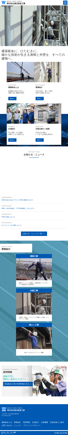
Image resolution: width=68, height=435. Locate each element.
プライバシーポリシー (32, 425)
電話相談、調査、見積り (34, 433)
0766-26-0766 (7, 415)
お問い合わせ (7, 425)
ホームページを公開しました (12, 225)
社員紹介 (35, 422)
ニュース (17, 425)
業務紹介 (17, 422)
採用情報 (26, 422)
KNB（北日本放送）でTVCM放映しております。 (19, 208)
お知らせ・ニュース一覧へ (34, 234)
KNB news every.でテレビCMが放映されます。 (18, 200)
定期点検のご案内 (57, 422)
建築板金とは (7, 422)
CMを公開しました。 (9, 217)
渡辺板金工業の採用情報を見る (18, 384)
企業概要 (44, 422)
